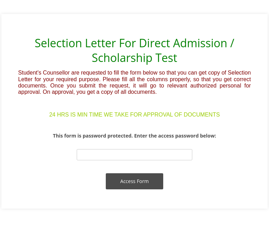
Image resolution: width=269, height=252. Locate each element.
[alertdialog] (134, 77)
